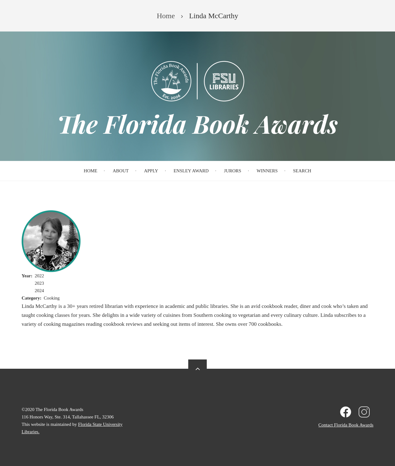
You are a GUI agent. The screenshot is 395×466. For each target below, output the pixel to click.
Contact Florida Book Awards (345, 424)
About (121, 170)
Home (90, 170)
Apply (151, 170)
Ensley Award (191, 170)
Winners (266, 170)
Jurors (232, 170)
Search (302, 170)
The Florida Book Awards (197, 123)
